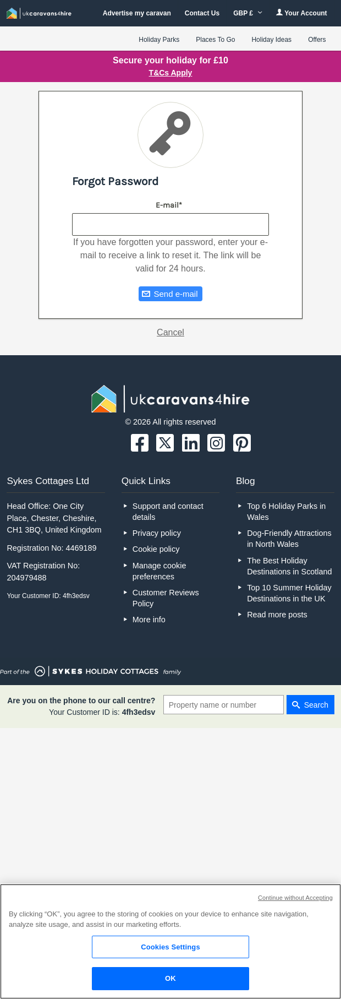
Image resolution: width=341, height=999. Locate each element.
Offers (317, 40)
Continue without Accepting (295, 897)
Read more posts (277, 614)
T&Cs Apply (171, 72)
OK (170, 978)
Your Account (301, 13)
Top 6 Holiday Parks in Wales (286, 512)
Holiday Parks (159, 40)
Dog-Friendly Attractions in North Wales (289, 539)
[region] (170, 941)
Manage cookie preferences (159, 571)
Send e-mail (175, 293)
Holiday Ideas (271, 40)
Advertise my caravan (137, 13)
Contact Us (202, 13)
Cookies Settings (170, 947)
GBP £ (247, 13)
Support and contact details (168, 512)
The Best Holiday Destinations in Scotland (289, 566)
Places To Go (215, 40)
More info (149, 619)
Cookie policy (156, 549)
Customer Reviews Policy (166, 598)
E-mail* (169, 205)
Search (316, 705)
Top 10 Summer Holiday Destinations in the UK (289, 593)
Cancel (170, 332)
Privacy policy (157, 533)
